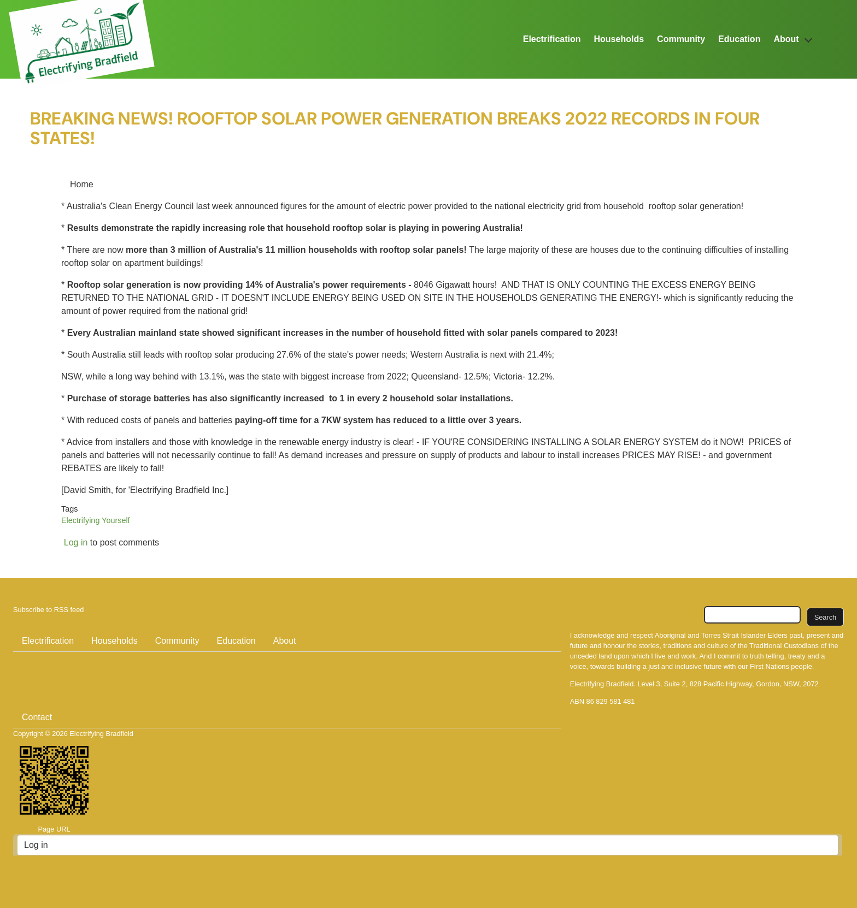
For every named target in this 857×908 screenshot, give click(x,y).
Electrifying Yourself (95, 520)
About (786, 39)
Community (681, 39)
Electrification (552, 39)
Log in (76, 542)
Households (619, 39)
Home (81, 184)
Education (739, 39)
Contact (37, 717)
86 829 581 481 (610, 701)
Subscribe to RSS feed (48, 610)
